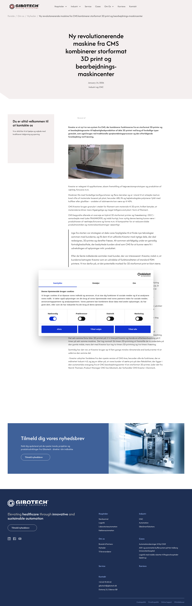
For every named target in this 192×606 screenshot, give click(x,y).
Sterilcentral (103, 519)
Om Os (107, 6)
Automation (143, 522)
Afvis (59, 329)
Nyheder (31, 16)
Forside (11, 16)
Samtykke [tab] (57, 283)
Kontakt (102, 576)
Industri (74, 6)
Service (102, 566)
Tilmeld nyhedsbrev (34, 457)
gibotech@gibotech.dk (108, 585)
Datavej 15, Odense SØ (108, 589)
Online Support (166, 602)
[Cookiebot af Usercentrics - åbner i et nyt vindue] (139, 275)
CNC (141, 519)
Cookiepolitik (141, 602)
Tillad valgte (96, 329)
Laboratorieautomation (108, 526)
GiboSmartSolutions (147, 526)
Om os (21, 16)
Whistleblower (179, 602)
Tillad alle (132, 329)
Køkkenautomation (106, 530)
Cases (142, 538)
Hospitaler (59, 6)
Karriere (143, 566)
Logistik (102, 522)
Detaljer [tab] (96, 283)
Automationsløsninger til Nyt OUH (152, 544)
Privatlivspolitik (153, 602)
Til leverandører (105, 551)
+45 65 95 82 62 (105, 582)
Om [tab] (134, 283)
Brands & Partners (106, 544)
